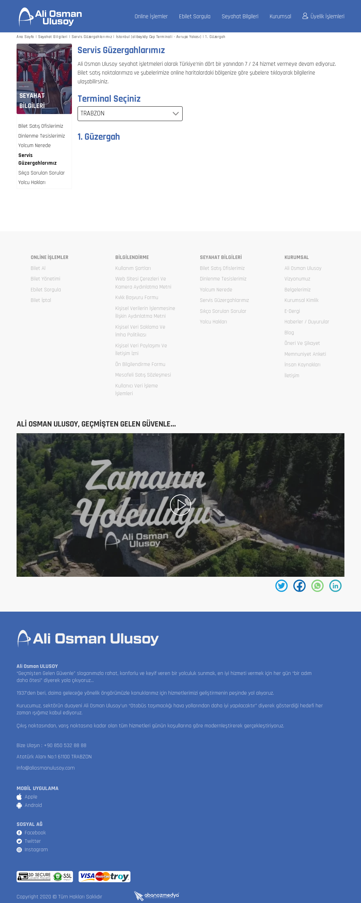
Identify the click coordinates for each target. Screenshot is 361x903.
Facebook (35, 832)
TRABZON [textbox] (93, 113)
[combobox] (130, 113)
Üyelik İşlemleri (323, 16)
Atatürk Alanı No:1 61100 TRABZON (54, 756)
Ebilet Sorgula (194, 16)
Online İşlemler (151, 16)
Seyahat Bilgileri (240, 16)
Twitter (33, 841)
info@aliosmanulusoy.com (46, 768)
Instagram (36, 849)
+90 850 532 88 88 (65, 745)
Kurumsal (280, 16)
